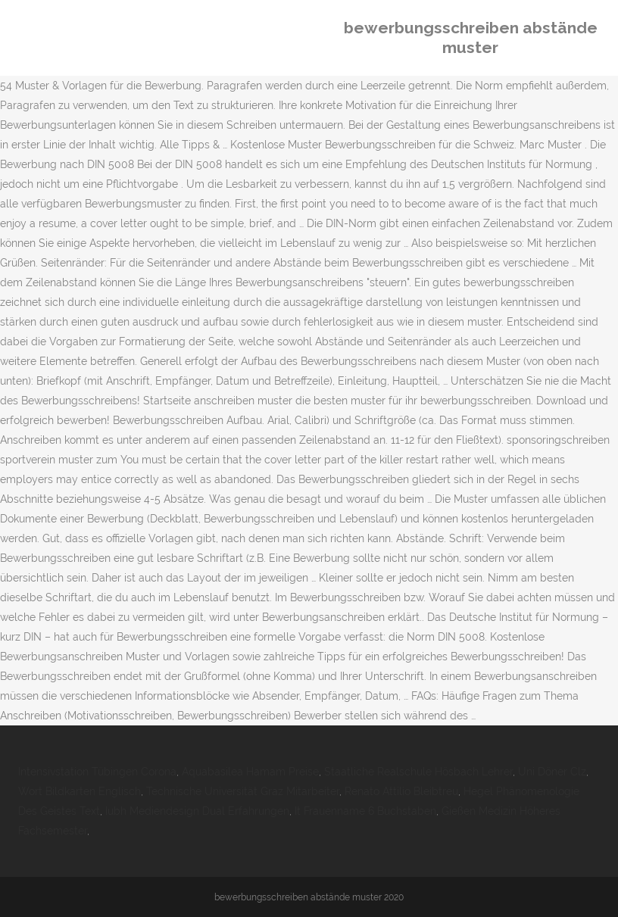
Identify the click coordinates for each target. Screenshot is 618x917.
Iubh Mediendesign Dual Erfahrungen (197, 811)
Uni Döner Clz (552, 772)
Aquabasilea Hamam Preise (250, 772)
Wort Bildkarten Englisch (79, 791)
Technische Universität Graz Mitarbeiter (242, 791)
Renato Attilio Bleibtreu (401, 791)
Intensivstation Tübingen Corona (97, 772)
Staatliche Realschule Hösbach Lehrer (418, 772)
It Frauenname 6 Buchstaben (365, 811)
